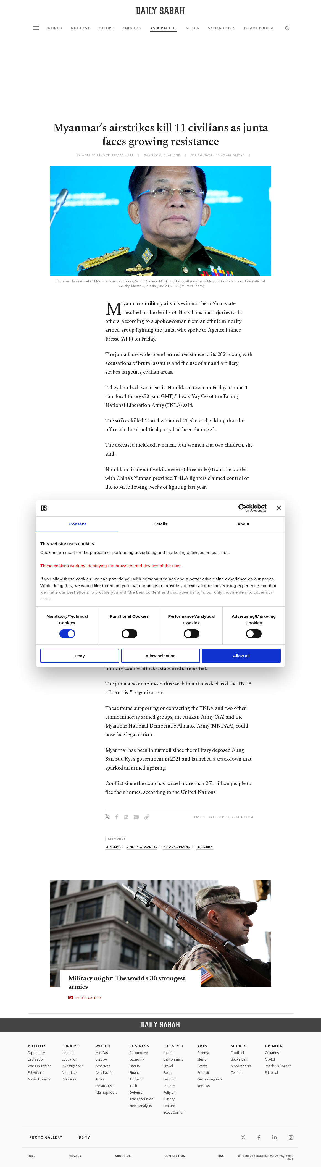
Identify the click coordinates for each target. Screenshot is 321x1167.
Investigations (72, 1066)
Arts (202, 1046)
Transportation (141, 1099)
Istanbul (68, 1052)
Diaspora (69, 1079)
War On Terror (39, 1066)
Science (169, 1086)
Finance (135, 1072)
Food (167, 1072)
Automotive (139, 1052)
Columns (272, 1052)
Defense (136, 1092)
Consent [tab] (77, 524)
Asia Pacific (163, 28)
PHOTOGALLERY (89, 998)
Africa (192, 28)
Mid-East (80, 28)
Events (202, 1066)
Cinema (203, 1052)
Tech (133, 1086)
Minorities (69, 1072)
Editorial (271, 1072)
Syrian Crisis (222, 28)
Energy (135, 1066)
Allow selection (160, 655)
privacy (75, 1156)
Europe (106, 28)
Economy (137, 1059)
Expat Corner (173, 1112)
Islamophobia (259, 28)
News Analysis (39, 1079)
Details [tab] (160, 524)
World (54, 28)
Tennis (236, 1072)
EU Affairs (35, 1072)
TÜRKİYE (70, 1046)
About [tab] (243, 524)
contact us (175, 1156)
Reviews (203, 1086)
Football (237, 1052)
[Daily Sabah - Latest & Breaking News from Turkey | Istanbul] (160, 10)
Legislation (36, 1059)
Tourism (136, 1079)
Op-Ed (270, 1059)
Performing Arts (209, 1079)
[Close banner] (279, 508)
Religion (169, 1092)
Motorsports (241, 1066)
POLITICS (37, 1046)
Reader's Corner (278, 1066)
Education (69, 1059)
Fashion (169, 1079)
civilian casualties (142, 846)
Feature (169, 1105)
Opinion (274, 1046)
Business (139, 1046)
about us (123, 1156)
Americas (131, 28)
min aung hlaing (176, 846)
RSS (221, 1156)
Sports (239, 1046)
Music (201, 1059)
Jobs (32, 1156)
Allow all (241, 655)
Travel (168, 1066)
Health (168, 1052)
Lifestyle (173, 1046)
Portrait (203, 1072)
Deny (80, 655)
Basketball (239, 1059)
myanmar (113, 846)
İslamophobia (106, 1092)
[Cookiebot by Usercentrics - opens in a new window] (242, 508)
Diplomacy (36, 1052)
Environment (173, 1059)
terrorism (204, 846)
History (169, 1099)
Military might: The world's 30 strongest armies (128, 982)
